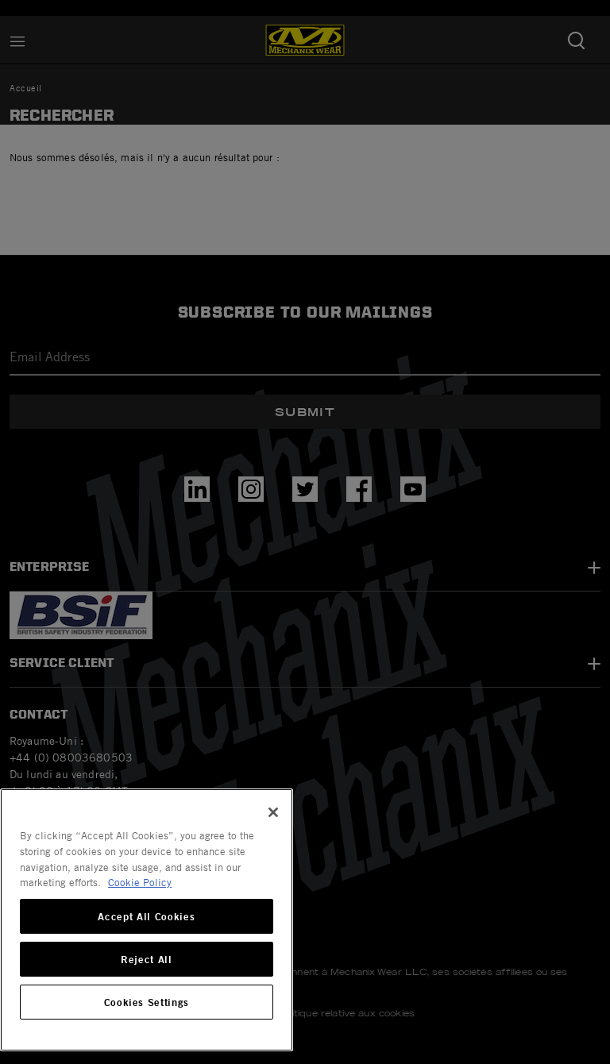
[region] (146, 919)
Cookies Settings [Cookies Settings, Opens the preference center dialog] (147, 1002)
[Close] (273, 812)
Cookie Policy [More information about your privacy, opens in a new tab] (140, 882)
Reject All (146, 959)
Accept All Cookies (146, 916)
